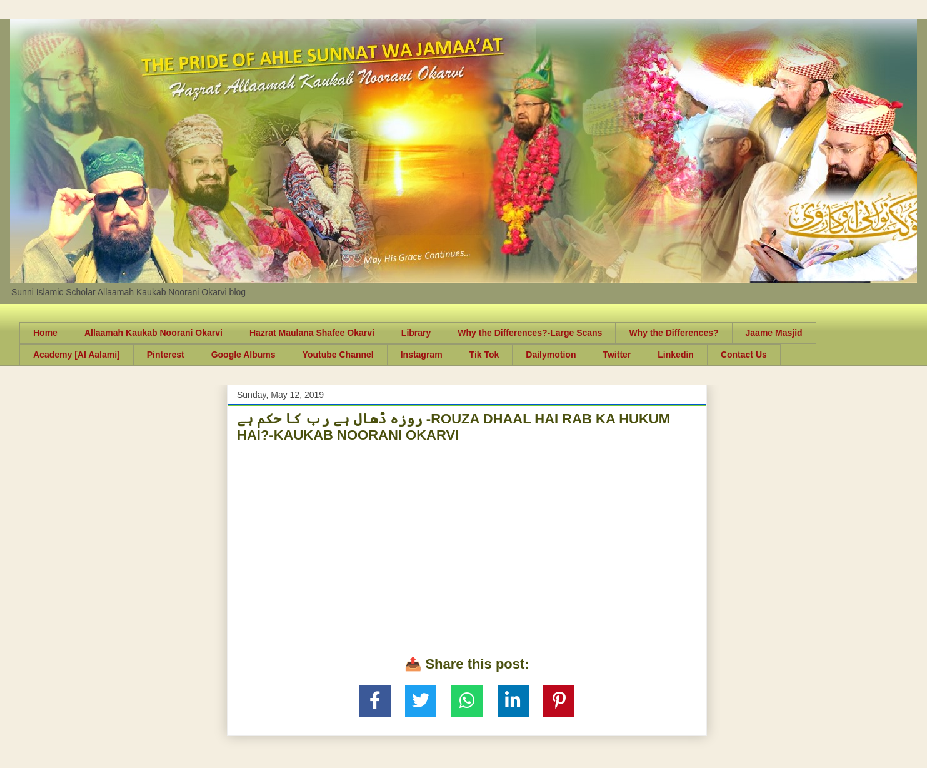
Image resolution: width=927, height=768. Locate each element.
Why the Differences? (673, 333)
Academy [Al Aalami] (76, 355)
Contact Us (744, 355)
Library (416, 333)
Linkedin (676, 355)
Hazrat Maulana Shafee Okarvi (311, 333)
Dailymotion (551, 355)
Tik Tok (484, 355)
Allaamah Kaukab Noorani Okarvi (153, 333)
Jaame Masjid (774, 333)
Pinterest (165, 355)
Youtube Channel (338, 355)
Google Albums (243, 355)
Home (45, 333)
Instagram (422, 355)
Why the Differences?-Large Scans (530, 333)
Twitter (617, 355)
